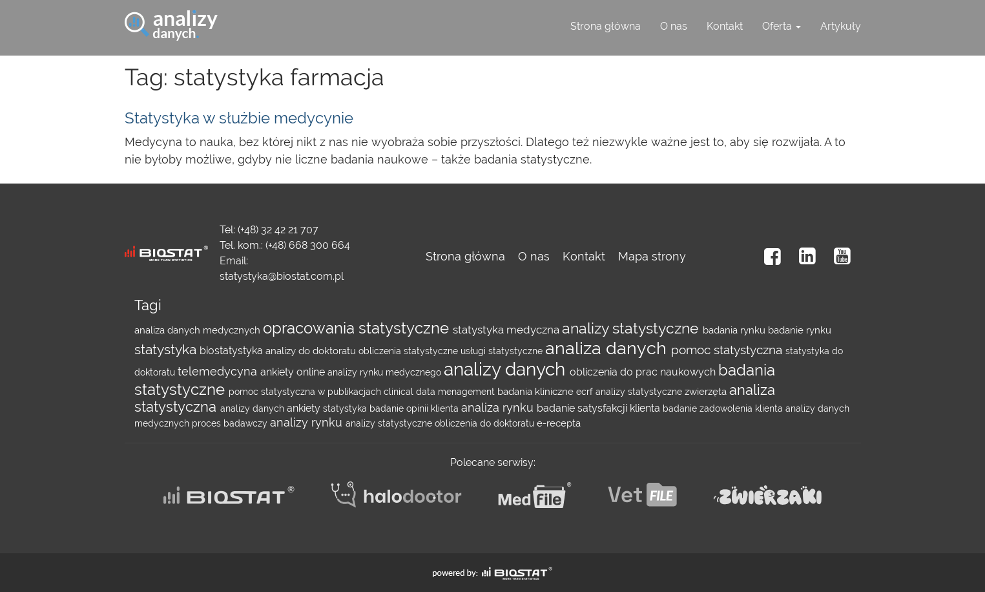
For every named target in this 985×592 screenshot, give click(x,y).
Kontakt (725, 26)
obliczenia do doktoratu (486, 423)
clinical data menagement (440, 391)
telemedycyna (219, 371)
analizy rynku (308, 422)
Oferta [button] (781, 26)
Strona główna (605, 26)
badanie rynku (799, 330)
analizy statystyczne (632, 328)
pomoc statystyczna (728, 350)
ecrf (586, 391)
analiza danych (608, 348)
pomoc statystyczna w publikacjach (306, 391)
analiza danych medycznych (198, 330)
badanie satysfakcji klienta (600, 408)
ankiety (305, 408)
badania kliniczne (536, 391)
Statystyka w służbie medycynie (239, 118)
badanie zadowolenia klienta (724, 408)
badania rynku (735, 330)
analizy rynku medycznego (385, 372)
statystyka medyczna (507, 329)
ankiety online (293, 372)
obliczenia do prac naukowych (644, 372)
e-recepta (559, 423)
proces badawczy (231, 423)
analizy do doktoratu (311, 351)
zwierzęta (707, 391)
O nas (673, 26)
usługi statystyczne (503, 351)
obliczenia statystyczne (409, 351)
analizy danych (507, 369)
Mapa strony (652, 256)
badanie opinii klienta (415, 408)
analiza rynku (499, 407)
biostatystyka (232, 350)
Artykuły (840, 26)
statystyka (167, 349)
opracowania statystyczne (358, 328)
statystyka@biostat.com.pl (282, 276)
